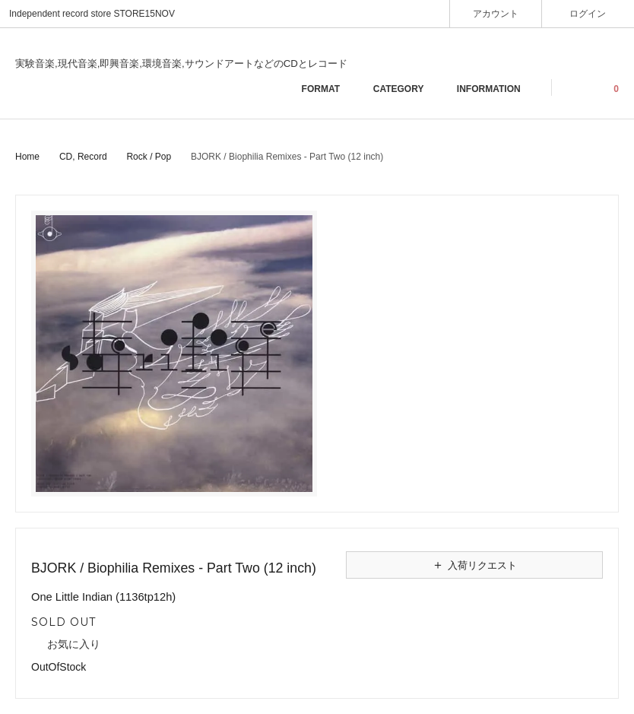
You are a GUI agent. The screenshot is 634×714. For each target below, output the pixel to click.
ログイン (588, 13)
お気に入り (65, 645)
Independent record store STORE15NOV (92, 13)
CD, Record (83, 156)
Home (27, 156)
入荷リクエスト (474, 565)
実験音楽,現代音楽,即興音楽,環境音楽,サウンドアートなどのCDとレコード (181, 63)
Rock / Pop (148, 156)
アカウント (496, 13)
